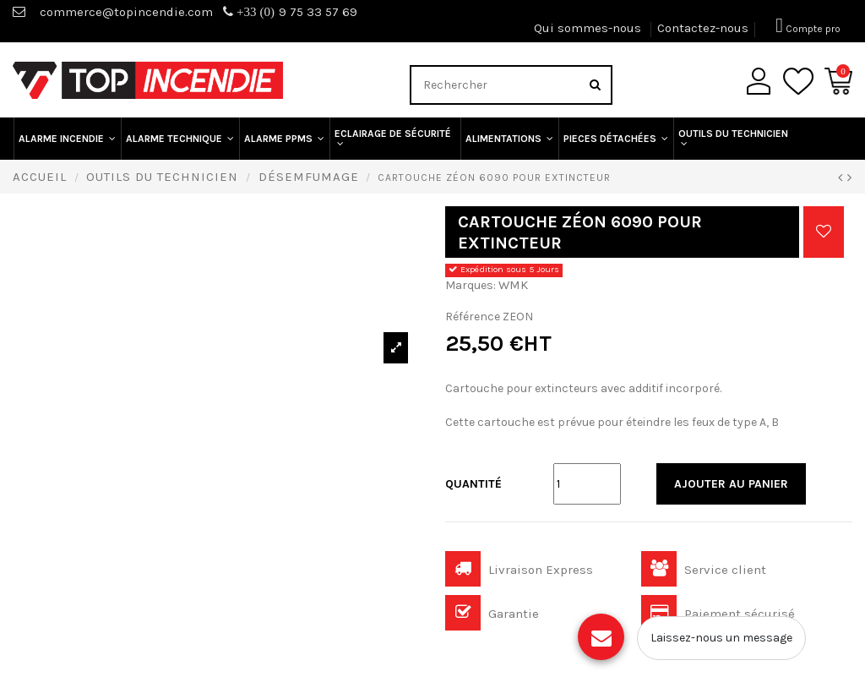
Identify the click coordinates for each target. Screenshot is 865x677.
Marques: (470, 285)
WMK (513, 284)
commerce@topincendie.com (126, 11)
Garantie (492, 613)
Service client (703, 569)
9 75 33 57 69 (290, 11)
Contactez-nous (702, 27)
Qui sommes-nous (589, 27)
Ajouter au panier (731, 484)
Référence (472, 316)
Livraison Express (519, 569)
